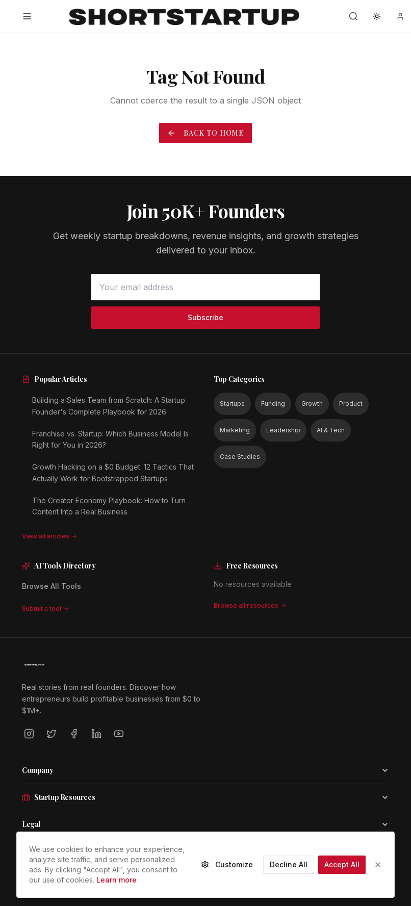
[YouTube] (119, 734)
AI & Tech (331, 430)
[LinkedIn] (96, 734)
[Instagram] (29, 734)
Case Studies (240, 456)
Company (205, 770)
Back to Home (205, 133)
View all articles (50, 536)
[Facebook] (74, 734)
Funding (273, 403)
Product (351, 403)
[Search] (353, 16)
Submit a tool (45, 608)
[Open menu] (27, 16)
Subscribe (205, 317)
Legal (205, 824)
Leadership (283, 430)
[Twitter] (51, 734)
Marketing (235, 430)
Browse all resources (250, 605)
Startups (232, 403)
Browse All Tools (51, 586)
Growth (312, 403)
